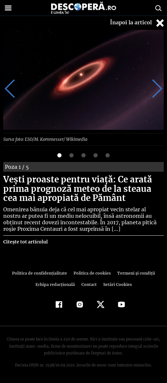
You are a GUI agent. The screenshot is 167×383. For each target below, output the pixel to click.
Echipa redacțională (56, 284)
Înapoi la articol (138, 23)
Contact (89, 284)
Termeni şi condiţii (134, 272)
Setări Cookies (117, 284)
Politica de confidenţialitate (41, 272)
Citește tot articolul (25, 241)
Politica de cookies (91, 272)
